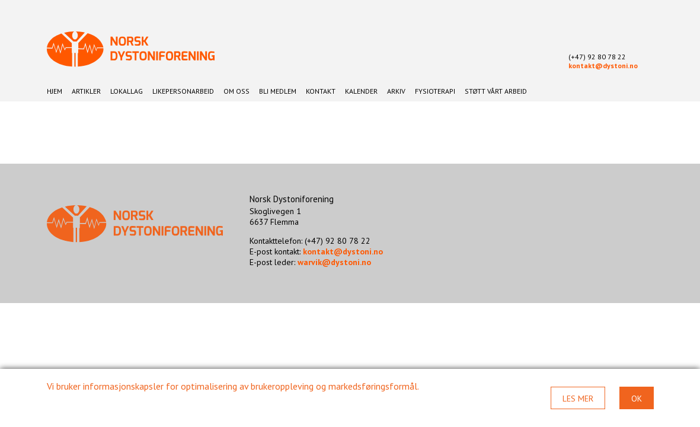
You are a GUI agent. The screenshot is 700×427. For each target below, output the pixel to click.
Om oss (236, 91)
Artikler (86, 91)
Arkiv (396, 91)
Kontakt (320, 91)
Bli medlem (277, 91)
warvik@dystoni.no (334, 262)
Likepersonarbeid (183, 91)
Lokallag (126, 91)
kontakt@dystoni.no (603, 65)
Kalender (361, 91)
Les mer (577, 398)
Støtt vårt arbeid (496, 91)
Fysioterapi (435, 91)
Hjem (54, 91)
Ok (636, 398)
